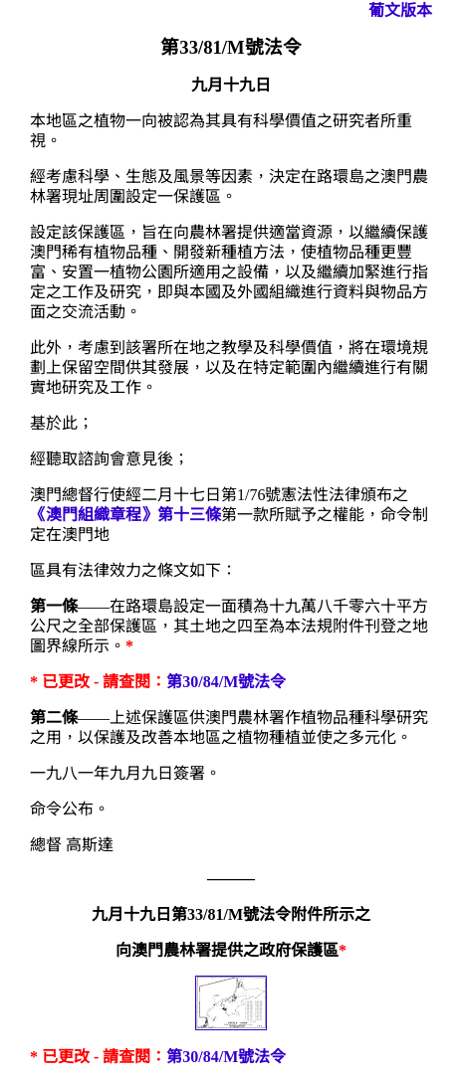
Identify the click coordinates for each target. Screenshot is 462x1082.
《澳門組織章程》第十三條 (125, 514)
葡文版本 (400, 10)
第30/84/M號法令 (226, 681)
